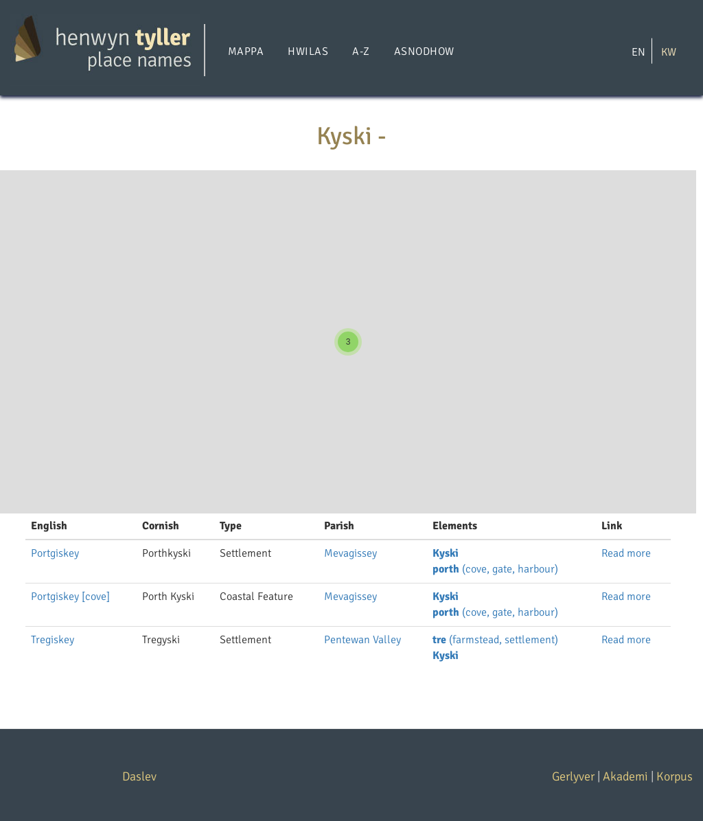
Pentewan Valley (362, 640)
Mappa (246, 51)
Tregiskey (52, 640)
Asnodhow (424, 51)
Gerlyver (573, 776)
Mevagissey (350, 553)
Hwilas (308, 51)
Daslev (139, 776)
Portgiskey (55, 553)
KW (668, 51)
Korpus (674, 776)
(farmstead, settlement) (495, 640)
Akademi (625, 776)
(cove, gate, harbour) (495, 569)
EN (638, 51)
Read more (626, 553)
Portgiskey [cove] (70, 596)
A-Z (360, 51)
